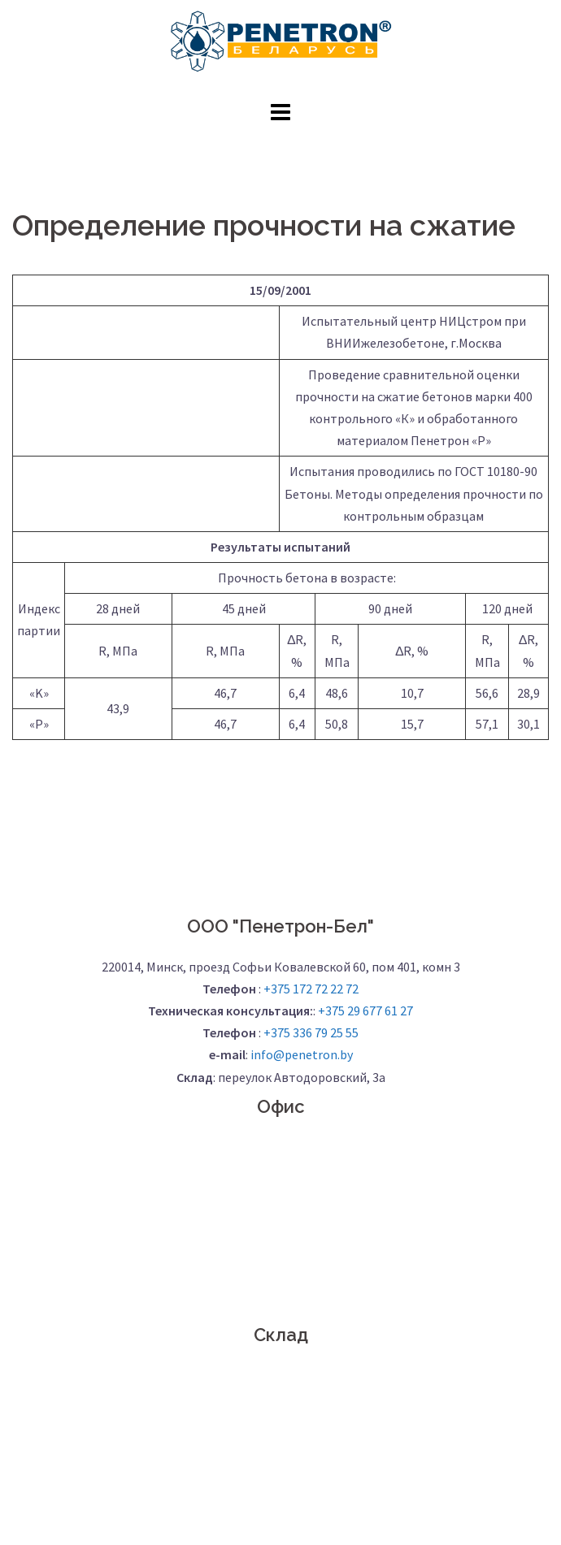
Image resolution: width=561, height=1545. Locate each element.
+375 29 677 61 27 (365, 1010)
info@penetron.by (301, 1054)
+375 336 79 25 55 (311, 1032)
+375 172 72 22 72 (311, 988)
